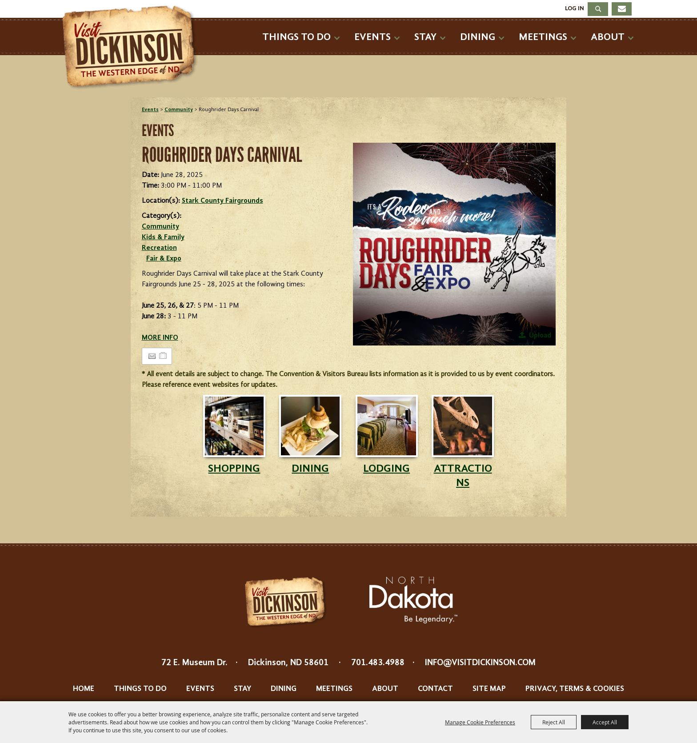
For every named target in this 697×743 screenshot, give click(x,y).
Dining (477, 37)
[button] (454, 244)
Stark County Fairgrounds (222, 201)
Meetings (543, 37)
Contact (435, 689)
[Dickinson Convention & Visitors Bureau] (132, 47)
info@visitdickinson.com (480, 663)
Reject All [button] (553, 722)
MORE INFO (160, 337)
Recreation (159, 248)
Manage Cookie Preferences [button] (480, 722)
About (608, 37)
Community (178, 109)
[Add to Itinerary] (163, 356)
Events (372, 37)
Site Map (489, 689)
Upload (540, 335)
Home (83, 689)
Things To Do (296, 37)
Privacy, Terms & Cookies (574, 689)
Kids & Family (163, 237)
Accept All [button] (605, 722)
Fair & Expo (163, 258)
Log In (574, 8)
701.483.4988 (378, 663)
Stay (425, 37)
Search (598, 9)
